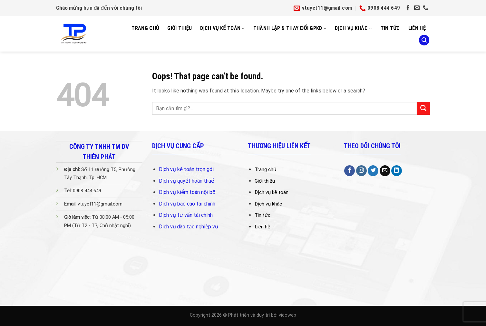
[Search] (424, 40)
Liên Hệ (417, 28)
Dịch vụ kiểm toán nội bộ (187, 192)
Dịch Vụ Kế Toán (222, 28)
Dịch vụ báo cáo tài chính (187, 204)
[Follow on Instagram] (361, 170)
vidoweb (287, 315)
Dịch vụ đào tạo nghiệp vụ (189, 227)
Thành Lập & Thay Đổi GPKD (289, 28)
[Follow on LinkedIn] (396, 170)
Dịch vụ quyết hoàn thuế (186, 181)
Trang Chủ (145, 28)
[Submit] (423, 108)
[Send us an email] (417, 8)
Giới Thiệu (179, 28)
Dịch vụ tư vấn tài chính (186, 215)
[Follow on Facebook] (408, 8)
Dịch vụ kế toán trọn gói (186, 169)
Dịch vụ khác (353, 28)
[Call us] (425, 8)
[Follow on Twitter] (373, 170)
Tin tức (390, 28)
